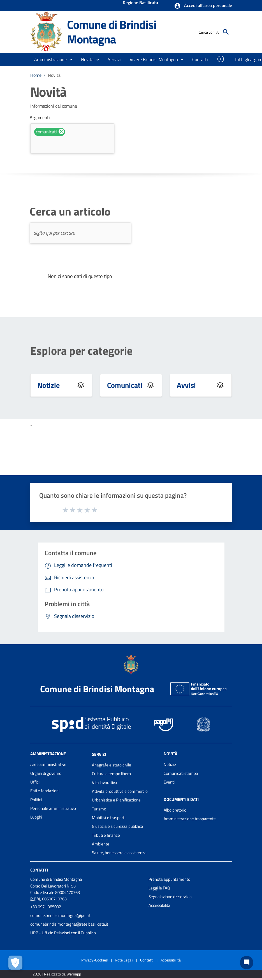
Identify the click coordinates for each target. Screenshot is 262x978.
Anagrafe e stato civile (111, 765)
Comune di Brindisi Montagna (111, 32)
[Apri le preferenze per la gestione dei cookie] (15, 963)
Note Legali (124, 960)
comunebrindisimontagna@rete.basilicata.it (69, 924)
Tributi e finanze (106, 835)
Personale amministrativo (53, 808)
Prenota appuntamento (169, 879)
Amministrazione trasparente (190, 818)
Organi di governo (45, 773)
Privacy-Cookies (94, 960)
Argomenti (40, 117)
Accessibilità (159, 905)
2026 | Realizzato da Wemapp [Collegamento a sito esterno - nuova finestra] (57, 974)
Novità (54, 75)
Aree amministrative (48, 764)
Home (35, 75)
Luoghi (36, 817)
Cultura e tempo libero (111, 773)
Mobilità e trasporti (108, 817)
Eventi (169, 782)
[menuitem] (200, 59)
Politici (36, 799)
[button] (203, 6)
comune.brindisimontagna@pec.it (60, 915)
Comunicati (124, 385)
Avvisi (186, 385)
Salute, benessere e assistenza (119, 852)
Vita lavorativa (104, 782)
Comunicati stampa (181, 773)
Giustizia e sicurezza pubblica (117, 826)
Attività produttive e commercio (120, 791)
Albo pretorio (175, 810)
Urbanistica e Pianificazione (116, 800)
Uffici (35, 782)
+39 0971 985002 (45, 906)
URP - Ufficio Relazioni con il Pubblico (63, 933)
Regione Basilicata (140, 3)
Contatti (39, 869)
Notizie (48, 385)
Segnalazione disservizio (170, 896)
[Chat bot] (247, 963)
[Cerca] (226, 32)
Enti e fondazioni (44, 790)
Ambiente (100, 844)
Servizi (99, 754)
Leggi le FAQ (159, 888)
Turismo (99, 809)
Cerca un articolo (70, 211)
